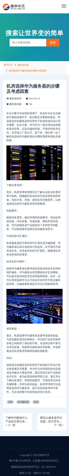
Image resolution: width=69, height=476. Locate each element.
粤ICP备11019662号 (20, 460)
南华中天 (8, 65)
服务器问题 (23, 65)
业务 (10, 402)
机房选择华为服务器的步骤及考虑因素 (27, 70)
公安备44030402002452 (45, 460)
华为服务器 (23, 402)
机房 (36, 402)
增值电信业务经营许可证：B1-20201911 (33, 467)
